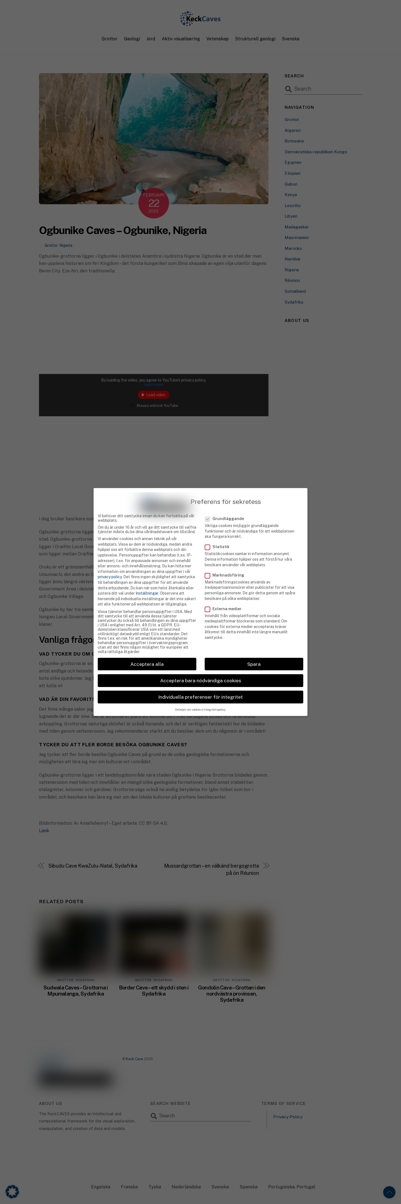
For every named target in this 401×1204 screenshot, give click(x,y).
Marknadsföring (228, 563)
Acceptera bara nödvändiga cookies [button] (200, 668)
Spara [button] (254, 652)
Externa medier (226, 597)
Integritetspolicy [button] (215, 698)
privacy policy (110, 565)
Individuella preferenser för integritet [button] (200, 685)
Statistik (220, 535)
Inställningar (147, 581)
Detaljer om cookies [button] (188, 698)
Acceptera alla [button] (147, 652)
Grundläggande (228, 506)
